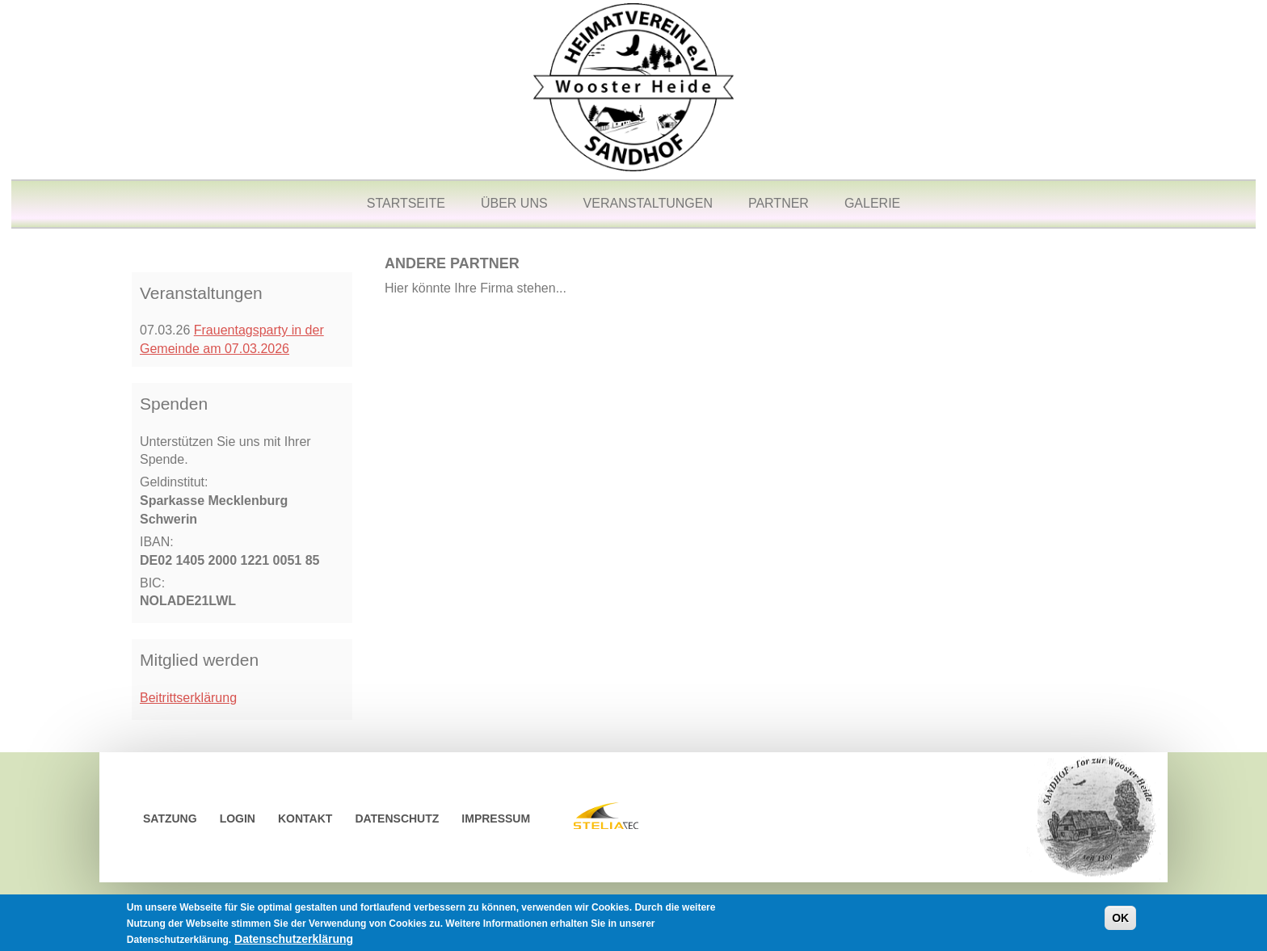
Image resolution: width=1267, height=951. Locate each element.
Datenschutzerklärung (293, 941)
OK (1120, 920)
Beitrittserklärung (188, 698)
